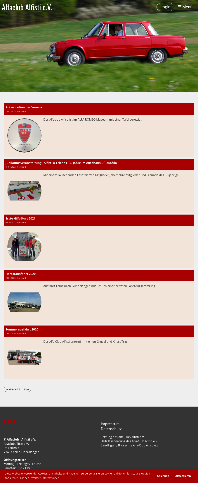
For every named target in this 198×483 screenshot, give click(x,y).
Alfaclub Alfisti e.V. (27, 7)
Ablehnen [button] (163, 476)
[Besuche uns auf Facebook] (6, 422)
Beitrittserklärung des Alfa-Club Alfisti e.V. (129, 441)
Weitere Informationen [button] (45, 478)
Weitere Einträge (17, 389)
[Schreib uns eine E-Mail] (12, 422)
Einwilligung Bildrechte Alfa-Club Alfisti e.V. (130, 445)
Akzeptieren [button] (183, 476)
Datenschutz (111, 428)
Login (165, 7)
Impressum (110, 423)
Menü (185, 7)
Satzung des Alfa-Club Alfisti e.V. (123, 437)
